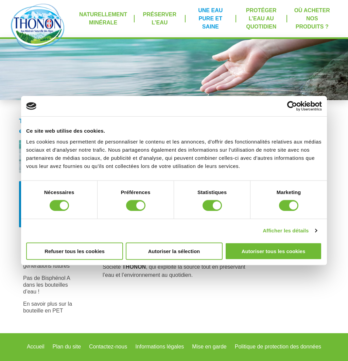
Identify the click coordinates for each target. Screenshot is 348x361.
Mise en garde (209, 346)
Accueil (36, 346)
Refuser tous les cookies (75, 251)
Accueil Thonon (37, 26)
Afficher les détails (286, 230)
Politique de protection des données (278, 346)
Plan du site (66, 346)
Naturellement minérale (103, 18)
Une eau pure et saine (210, 18)
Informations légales (159, 346)
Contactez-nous (108, 346)
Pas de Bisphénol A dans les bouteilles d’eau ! (46, 284)
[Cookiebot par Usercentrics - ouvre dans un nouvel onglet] (292, 106)
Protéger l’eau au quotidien (261, 18)
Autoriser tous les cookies (274, 251)
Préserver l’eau (159, 18)
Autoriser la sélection (174, 251)
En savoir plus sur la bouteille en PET (47, 307)
